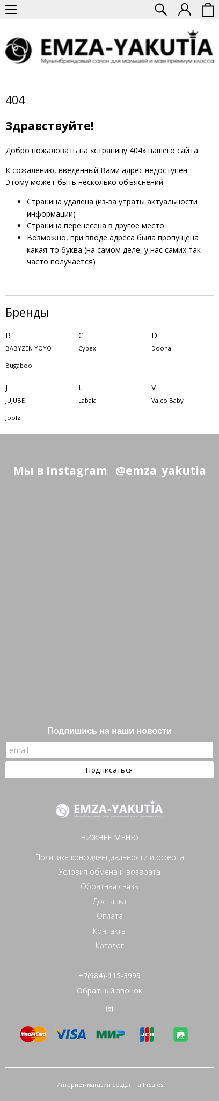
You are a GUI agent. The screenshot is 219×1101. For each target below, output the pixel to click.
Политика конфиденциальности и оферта (109, 857)
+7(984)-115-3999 (109, 975)
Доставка (109, 901)
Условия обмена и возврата (109, 872)
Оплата (110, 916)
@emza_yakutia (160, 470)
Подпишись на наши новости (109, 730)
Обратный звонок (109, 990)
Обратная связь (109, 886)
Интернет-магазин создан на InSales (109, 1085)
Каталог (110, 945)
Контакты (110, 931)
